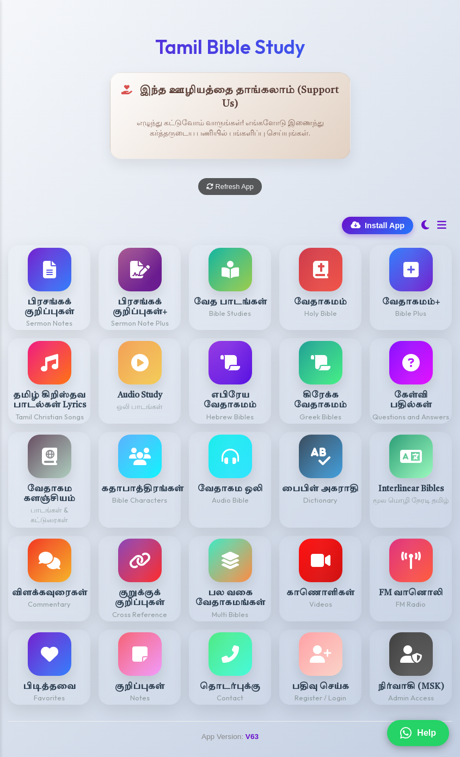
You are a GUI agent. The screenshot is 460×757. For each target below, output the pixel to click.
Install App (377, 225)
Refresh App (230, 186)
